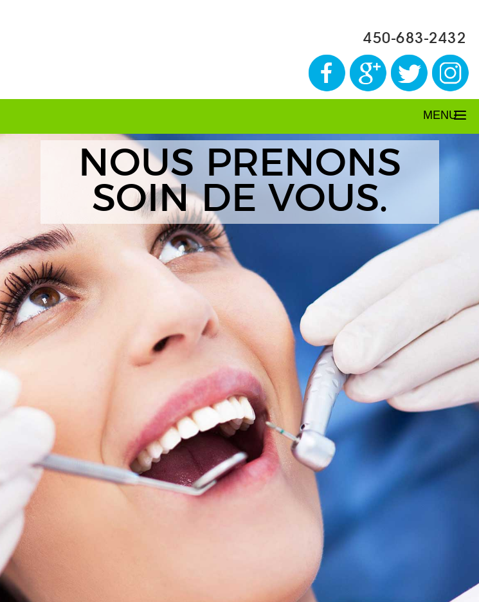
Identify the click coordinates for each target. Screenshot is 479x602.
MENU (440, 115)
